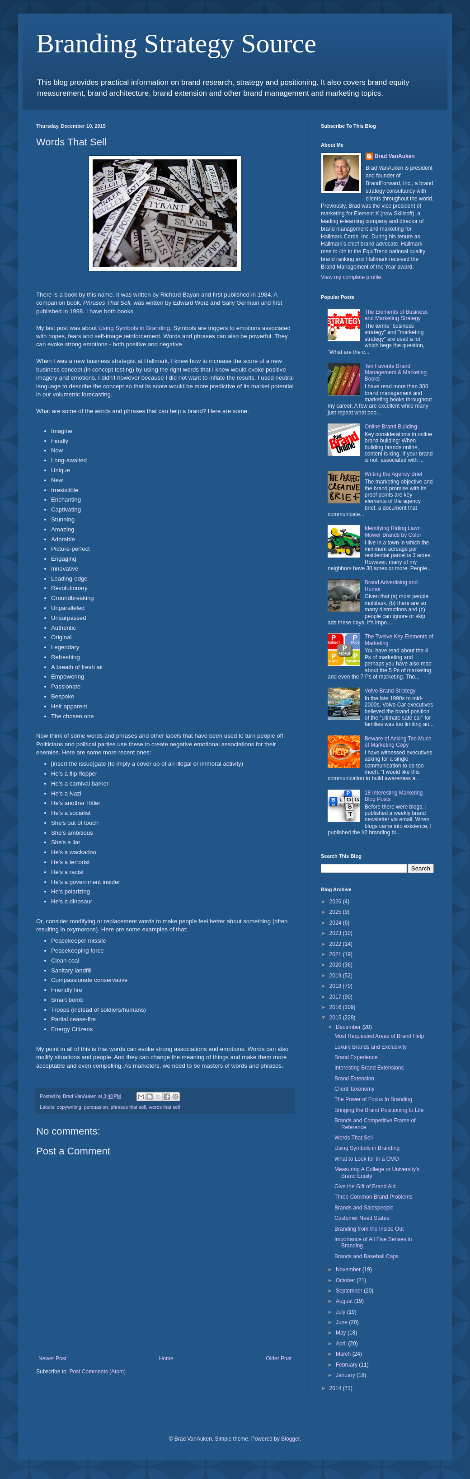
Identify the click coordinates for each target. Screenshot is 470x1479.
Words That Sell (353, 1138)
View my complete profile (351, 277)
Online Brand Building (391, 426)
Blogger (290, 1439)
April (342, 1343)
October (346, 1280)
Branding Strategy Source (176, 43)
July (341, 1312)
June (342, 1322)
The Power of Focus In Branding (373, 1099)
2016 (336, 1007)
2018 (336, 986)
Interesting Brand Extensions (369, 1068)
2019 (336, 975)
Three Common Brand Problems (373, 1197)
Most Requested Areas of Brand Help (379, 1036)
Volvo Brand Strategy (390, 691)
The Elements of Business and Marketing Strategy (396, 315)
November (349, 1269)
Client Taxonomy (354, 1089)
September (350, 1291)
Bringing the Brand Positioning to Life (378, 1110)
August (345, 1301)
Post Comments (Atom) (97, 1371)
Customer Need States (361, 1218)
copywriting (69, 1107)
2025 (336, 912)
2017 (336, 997)
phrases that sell (128, 1107)
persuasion (96, 1107)
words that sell (164, 1107)
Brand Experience (355, 1057)
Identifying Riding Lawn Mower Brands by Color (393, 531)
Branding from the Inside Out (369, 1229)
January (346, 1375)
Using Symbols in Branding (134, 328)
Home (166, 1358)
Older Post (278, 1358)
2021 (336, 954)
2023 (336, 933)
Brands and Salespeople (364, 1208)
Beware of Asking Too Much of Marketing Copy (398, 741)
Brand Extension (354, 1078)
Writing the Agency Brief (394, 474)
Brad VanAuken (395, 156)
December (349, 1027)
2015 (336, 1017)
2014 (336, 1388)
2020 (336, 965)
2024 (336, 923)
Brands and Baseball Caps (366, 1256)
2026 (336, 901)
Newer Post (52, 1358)
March (344, 1354)
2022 (336, 944)
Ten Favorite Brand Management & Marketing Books (396, 372)
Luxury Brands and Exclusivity (370, 1047)
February (347, 1365)
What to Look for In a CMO (366, 1159)
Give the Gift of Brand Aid (364, 1186)
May (342, 1333)
